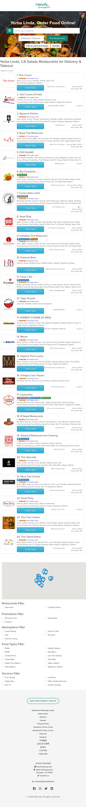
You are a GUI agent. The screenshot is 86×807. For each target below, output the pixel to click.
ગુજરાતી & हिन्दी (43, 744)
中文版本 (43, 740)
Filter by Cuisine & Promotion (37, 46)
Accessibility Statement (43, 781)
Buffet (7, 648)
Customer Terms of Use (43, 727)
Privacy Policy (43, 724)
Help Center (43, 714)
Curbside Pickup (54, 607)
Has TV (8, 685)
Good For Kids (53, 631)
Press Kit (43, 734)
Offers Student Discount (57, 681)
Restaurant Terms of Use (43, 730)
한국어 (43, 747)
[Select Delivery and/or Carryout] (31, 38)
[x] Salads (10, 71)
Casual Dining (10, 631)
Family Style (9, 659)
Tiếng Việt (43, 754)
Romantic (51, 635)
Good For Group (11, 639)
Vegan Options (53, 663)
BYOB (7, 652)
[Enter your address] (46, 31)
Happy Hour (9, 681)
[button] (39, 583)
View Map (56, 46)
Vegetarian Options (55, 667)
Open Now (9, 607)
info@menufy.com (43, 767)
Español (43, 737)
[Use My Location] (9, 31)
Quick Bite (52, 659)
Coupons (8, 622)
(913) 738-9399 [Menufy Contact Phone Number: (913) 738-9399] (43, 763)
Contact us (43, 776)
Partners (43, 717)
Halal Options (10, 667)
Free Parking (10, 677)
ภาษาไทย (43, 750)
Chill (6, 635)
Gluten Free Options (13, 663)
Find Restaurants (57, 38)
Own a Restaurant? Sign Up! (43, 701)
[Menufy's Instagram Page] (40, 788)
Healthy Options (54, 648)
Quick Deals (52, 618)
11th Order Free (11, 618)
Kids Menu (52, 652)
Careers (43, 720)
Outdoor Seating (54, 685)
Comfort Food (10, 656)
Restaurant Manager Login (43, 710)
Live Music (52, 677)
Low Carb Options (55, 656)
